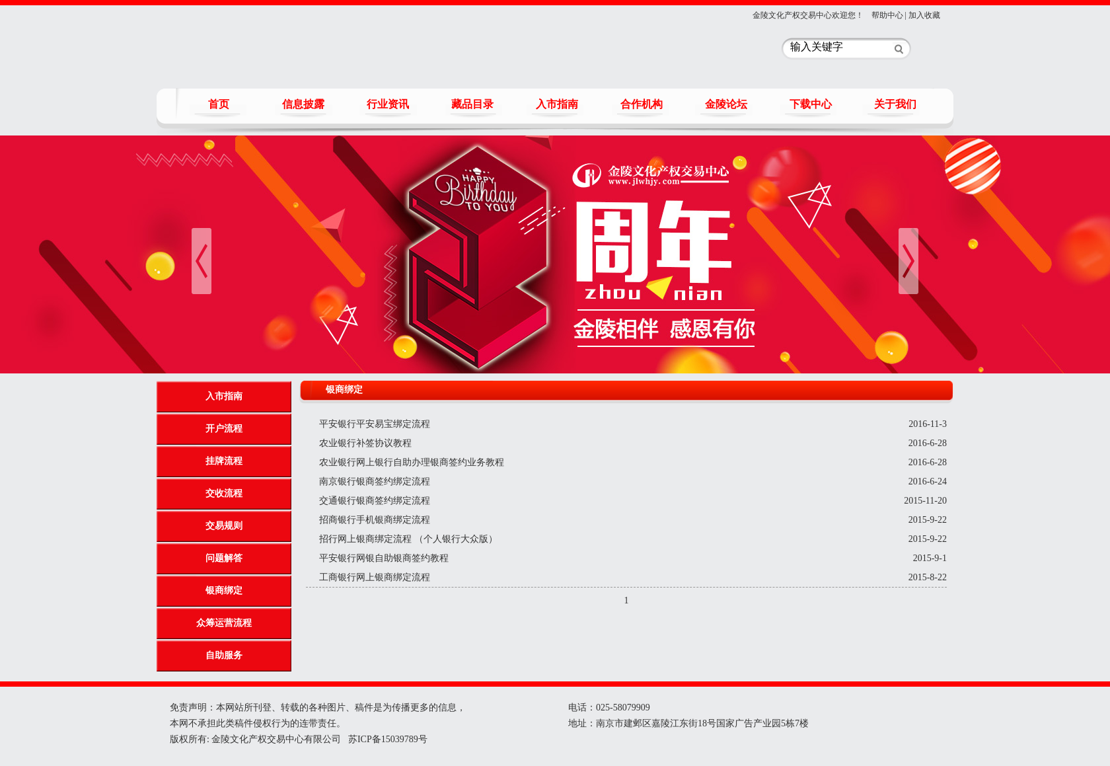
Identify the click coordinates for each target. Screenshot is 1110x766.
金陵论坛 (726, 104)
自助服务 (223, 655)
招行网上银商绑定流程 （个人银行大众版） (408, 539)
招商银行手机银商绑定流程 (374, 520)
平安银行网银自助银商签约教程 (384, 558)
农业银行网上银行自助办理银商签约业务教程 (411, 462)
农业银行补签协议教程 (365, 443)
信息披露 (303, 104)
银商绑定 (223, 590)
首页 (218, 104)
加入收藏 (924, 15)
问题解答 (223, 558)
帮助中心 (887, 15)
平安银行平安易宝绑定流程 (374, 424)
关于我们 (895, 104)
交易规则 (223, 526)
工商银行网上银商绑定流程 (374, 577)
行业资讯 (388, 104)
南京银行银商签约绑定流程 (374, 481)
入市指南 (557, 104)
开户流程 (223, 429)
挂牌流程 (223, 461)
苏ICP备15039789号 (386, 739)
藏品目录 (472, 104)
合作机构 (641, 104)
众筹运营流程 (224, 623)
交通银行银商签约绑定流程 (374, 501)
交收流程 (223, 493)
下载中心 (811, 104)
